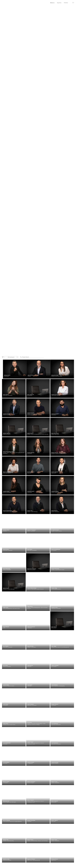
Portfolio (66, 2)
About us (52, 2)
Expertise (59, 2)
